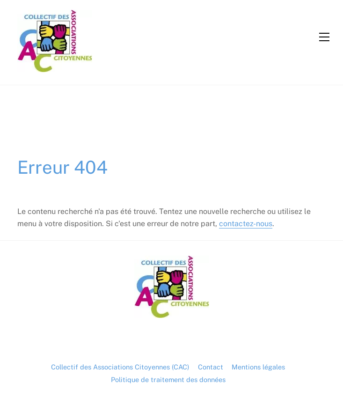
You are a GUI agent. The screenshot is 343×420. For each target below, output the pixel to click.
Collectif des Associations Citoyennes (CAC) (120, 367)
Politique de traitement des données (168, 379)
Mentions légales (258, 367)
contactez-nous (245, 223)
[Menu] (324, 37)
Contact (210, 367)
